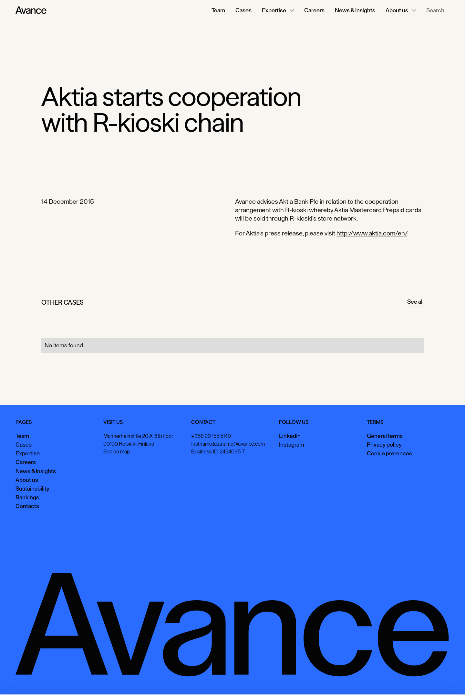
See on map (116, 451)
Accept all (350, 680)
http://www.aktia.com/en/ (371, 233)
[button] (278, 10)
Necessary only (437, 680)
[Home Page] (31, 10)
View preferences (391, 680)
